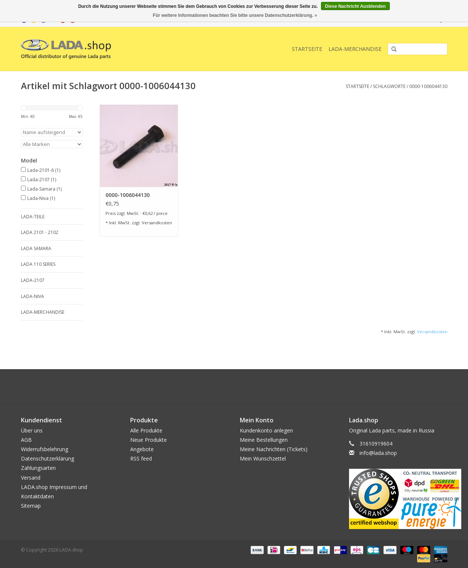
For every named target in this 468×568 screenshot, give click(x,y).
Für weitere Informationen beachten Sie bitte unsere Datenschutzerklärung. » (235, 15)
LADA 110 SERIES (38, 264)
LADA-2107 (33, 280)
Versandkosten (157, 222)
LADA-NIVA (32, 296)
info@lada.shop (378, 452)
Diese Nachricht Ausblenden (355, 6)
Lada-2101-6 (43, 170)
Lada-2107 (41, 179)
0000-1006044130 (428, 86)
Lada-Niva (41, 198)
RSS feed (141, 458)
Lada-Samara (44, 189)
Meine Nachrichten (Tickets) (274, 449)
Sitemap (31, 505)
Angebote (142, 449)
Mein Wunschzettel (263, 458)
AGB (26, 439)
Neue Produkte (148, 439)
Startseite (307, 48)
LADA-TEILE (33, 216)
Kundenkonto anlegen (266, 430)
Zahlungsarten (38, 467)
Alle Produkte (146, 430)
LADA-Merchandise (355, 48)
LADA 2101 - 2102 (39, 232)
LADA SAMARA (36, 248)
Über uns (32, 430)
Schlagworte (389, 86)
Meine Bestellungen (264, 439)
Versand (30, 477)
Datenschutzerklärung (47, 458)
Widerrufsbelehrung (44, 449)
